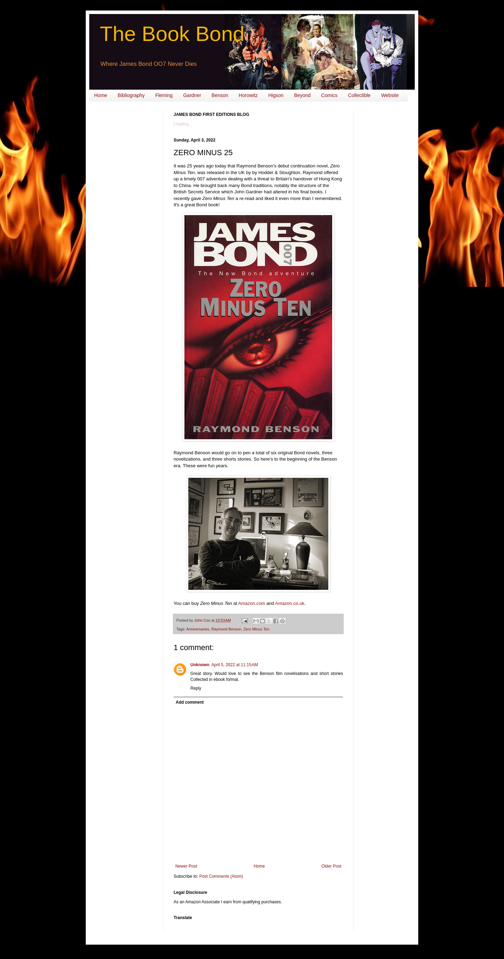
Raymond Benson (226, 629)
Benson (220, 95)
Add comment (190, 702)
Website (390, 95)
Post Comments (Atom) (221, 876)
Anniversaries (197, 629)
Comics (329, 95)
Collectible (359, 95)
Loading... (183, 124)
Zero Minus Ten (256, 629)
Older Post (331, 866)
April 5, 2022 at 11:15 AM (234, 664)
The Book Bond (172, 34)
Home (100, 95)
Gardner (192, 95)
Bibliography (131, 95)
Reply (195, 688)
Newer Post (186, 866)
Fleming (164, 95)
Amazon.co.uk (289, 603)
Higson (276, 95)
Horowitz (248, 95)
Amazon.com (251, 603)
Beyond (302, 95)
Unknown (199, 664)
